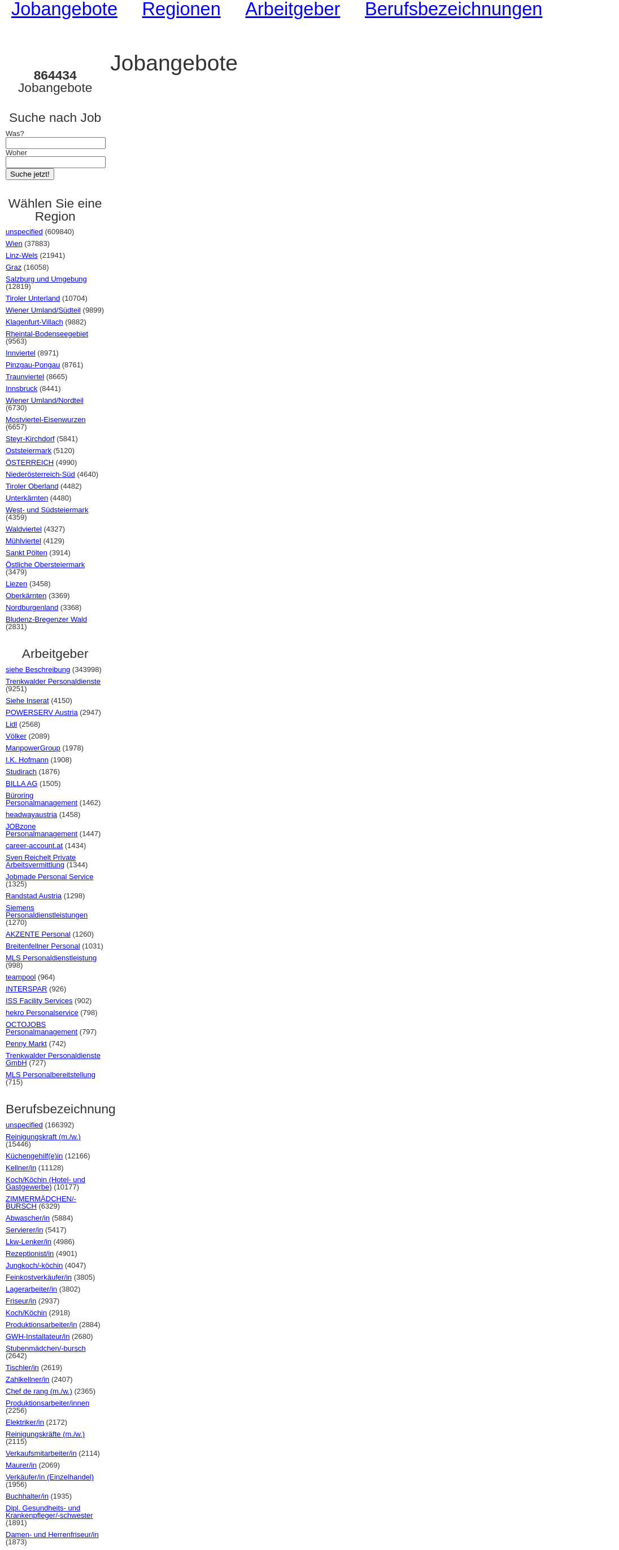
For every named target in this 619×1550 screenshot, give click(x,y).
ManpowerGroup (33, 748)
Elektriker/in (25, 1422)
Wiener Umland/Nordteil (45, 400)
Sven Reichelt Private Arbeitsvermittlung (41, 861)
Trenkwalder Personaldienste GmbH (53, 1059)
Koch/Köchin (26, 1313)
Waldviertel (24, 529)
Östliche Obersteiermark (45, 564)
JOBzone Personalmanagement (41, 830)
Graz (13, 267)
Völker (16, 736)
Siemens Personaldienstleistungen (47, 911)
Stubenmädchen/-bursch (46, 1348)
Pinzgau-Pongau (33, 365)
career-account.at (34, 845)
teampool (21, 977)
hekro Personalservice (42, 1012)
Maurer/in (21, 1465)
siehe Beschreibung (38, 669)
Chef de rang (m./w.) (39, 1391)
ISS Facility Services (39, 1000)
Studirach (21, 771)
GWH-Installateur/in (37, 1336)
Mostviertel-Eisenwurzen (46, 419)
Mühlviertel (23, 541)
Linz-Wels (22, 255)
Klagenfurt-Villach (34, 322)
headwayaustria (31, 814)
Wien (14, 243)
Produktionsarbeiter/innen (47, 1403)
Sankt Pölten (26, 552)
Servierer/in (24, 1230)
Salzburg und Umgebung (46, 279)
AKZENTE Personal (38, 934)
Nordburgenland (32, 607)
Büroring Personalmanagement (41, 799)
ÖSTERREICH (30, 462)
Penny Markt (26, 1043)
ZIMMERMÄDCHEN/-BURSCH (41, 1202)
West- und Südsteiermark (47, 510)
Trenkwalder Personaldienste (53, 681)
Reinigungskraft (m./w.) (43, 1136)
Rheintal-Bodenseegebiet (47, 334)
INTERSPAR (26, 989)
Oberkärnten (26, 595)
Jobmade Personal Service (49, 876)
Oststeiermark (28, 450)
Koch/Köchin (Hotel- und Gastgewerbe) (45, 1183)
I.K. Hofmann (27, 760)
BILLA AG (21, 783)
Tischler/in (22, 1367)
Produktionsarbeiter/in (41, 1324)
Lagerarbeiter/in (31, 1289)
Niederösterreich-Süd (40, 474)
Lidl (11, 724)
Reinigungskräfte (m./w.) (45, 1434)
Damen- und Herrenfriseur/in (52, 1534)
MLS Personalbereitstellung (50, 1074)
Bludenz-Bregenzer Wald (46, 619)
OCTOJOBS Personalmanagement (41, 1028)
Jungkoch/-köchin (34, 1265)
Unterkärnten (27, 498)
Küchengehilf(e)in (34, 1156)
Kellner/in (21, 1167)
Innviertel (21, 353)
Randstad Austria (34, 896)
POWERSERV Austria (42, 712)
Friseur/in (21, 1301)
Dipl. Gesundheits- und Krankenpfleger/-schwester (49, 1512)
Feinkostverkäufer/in (39, 1277)
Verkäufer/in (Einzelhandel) (50, 1477)
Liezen (16, 583)
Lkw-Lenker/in (28, 1241)
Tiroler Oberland (32, 486)
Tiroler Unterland (33, 298)
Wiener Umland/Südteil (43, 310)
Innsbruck (21, 388)
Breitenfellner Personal (43, 946)
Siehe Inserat (27, 700)
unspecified (24, 231)
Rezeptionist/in (30, 1253)
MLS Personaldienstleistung (51, 958)
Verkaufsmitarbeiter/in (41, 1453)
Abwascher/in (28, 1218)
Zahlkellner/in (27, 1379)
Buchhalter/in (27, 1496)
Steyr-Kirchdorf (30, 438)
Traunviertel (25, 376)
